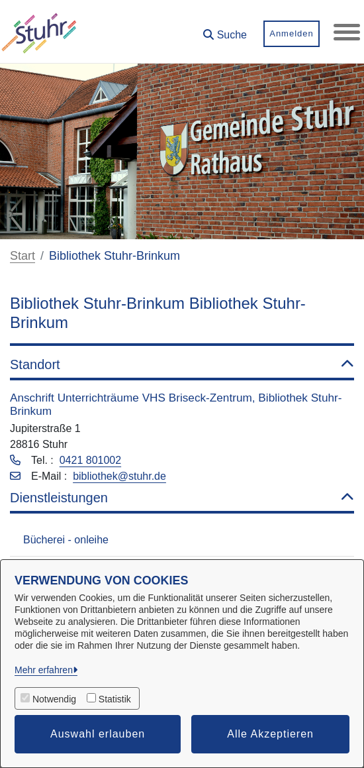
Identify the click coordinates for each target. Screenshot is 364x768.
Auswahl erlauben (97, 734)
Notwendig (54, 699)
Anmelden (291, 33)
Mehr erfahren (44, 670)
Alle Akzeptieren (270, 734)
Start (22, 255)
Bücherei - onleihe (66, 539)
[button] (225, 30)
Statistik (115, 699)
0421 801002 (90, 460)
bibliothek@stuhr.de (119, 476)
